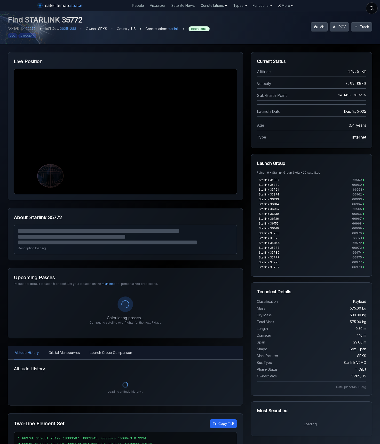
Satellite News (183, 5)
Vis (319, 27)
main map (109, 284)
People (138, 5)
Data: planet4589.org (351, 387)
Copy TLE (223, 423)
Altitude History (27, 353)
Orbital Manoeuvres (64, 353)
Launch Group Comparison (111, 353)
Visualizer (158, 5)
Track (361, 27)
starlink (173, 29)
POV (339, 27)
